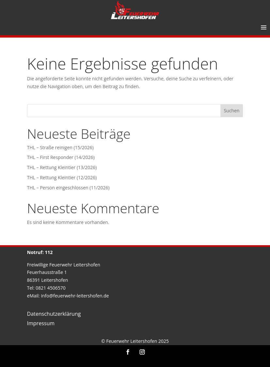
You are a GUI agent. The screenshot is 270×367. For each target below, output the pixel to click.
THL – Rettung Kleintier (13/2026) (62, 167)
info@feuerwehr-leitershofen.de (75, 296)
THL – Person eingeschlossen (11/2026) (68, 187)
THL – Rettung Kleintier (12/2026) (62, 177)
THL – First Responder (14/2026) (61, 157)
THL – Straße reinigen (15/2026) (60, 147)
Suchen (231, 110)
